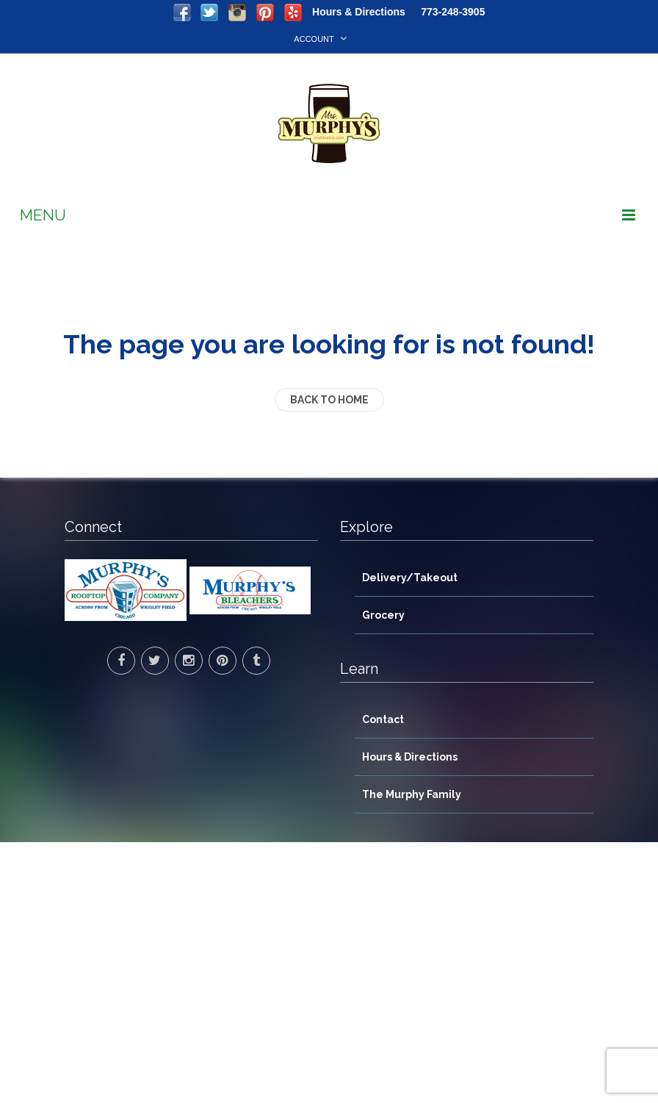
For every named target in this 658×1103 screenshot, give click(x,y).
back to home (329, 400)
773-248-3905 (453, 12)
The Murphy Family (411, 794)
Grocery (383, 615)
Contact (383, 719)
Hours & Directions (358, 12)
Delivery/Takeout (410, 577)
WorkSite (513, 1083)
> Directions (95, 995)
